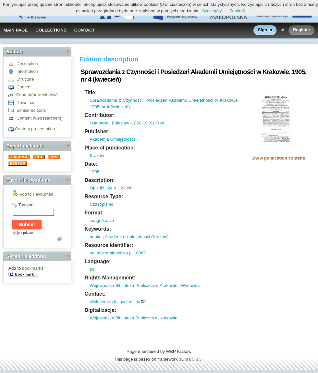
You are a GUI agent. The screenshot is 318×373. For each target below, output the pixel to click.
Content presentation (35, 128)
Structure (25, 79)
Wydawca (190, 285)
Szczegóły (212, 10)
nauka (95, 236)
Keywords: (97, 229)
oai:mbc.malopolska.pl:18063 (118, 253)
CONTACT (84, 30)
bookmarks (32, 268)
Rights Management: (109, 277)
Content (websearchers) (40, 118)
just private (25, 233)
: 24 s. (111, 188)
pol (92, 269)
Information (27, 71)
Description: (99, 180)
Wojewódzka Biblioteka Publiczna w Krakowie (133, 285)
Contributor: (99, 115)
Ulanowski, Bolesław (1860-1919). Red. (127, 123)
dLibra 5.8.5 (191, 359)
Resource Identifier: (108, 245)
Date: (90, 164)
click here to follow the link (115, 301)
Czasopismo (101, 204)
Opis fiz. (97, 188)
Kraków (97, 155)
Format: (94, 212)
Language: (97, 261)
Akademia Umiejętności (112, 139)
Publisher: (97, 131)
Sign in (265, 30)
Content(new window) (37, 94)
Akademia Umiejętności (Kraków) (136, 236)
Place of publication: (109, 147)
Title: (90, 92)
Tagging (25, 204)
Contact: (94, 294)
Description (27, 63)
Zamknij (237, 10)
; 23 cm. (125, 188)
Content (24, 86)
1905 (94, 171)
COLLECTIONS (51, 30)
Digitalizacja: (100, 310)
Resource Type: (103, 196)
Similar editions (31, 110)
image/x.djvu (102, 220)
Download (26, 102)
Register (301, 30)
